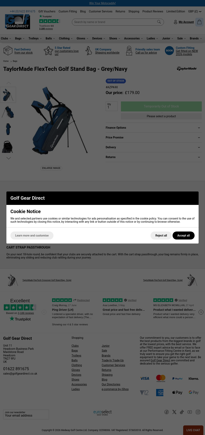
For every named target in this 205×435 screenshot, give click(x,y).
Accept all (183, 235)
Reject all (161, 235)
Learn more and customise (32, 235)
